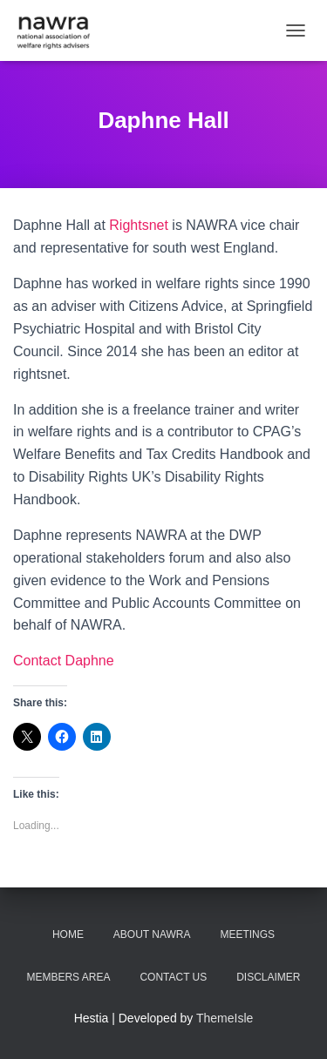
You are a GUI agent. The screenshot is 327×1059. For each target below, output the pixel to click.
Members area (68, 977)
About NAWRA (152, 934)
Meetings (247, 934)
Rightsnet (138, 225)
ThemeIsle (224, 1018)
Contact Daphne (63, 660)
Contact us (173, 977)
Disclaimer (268, 977)
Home (68, 934)
